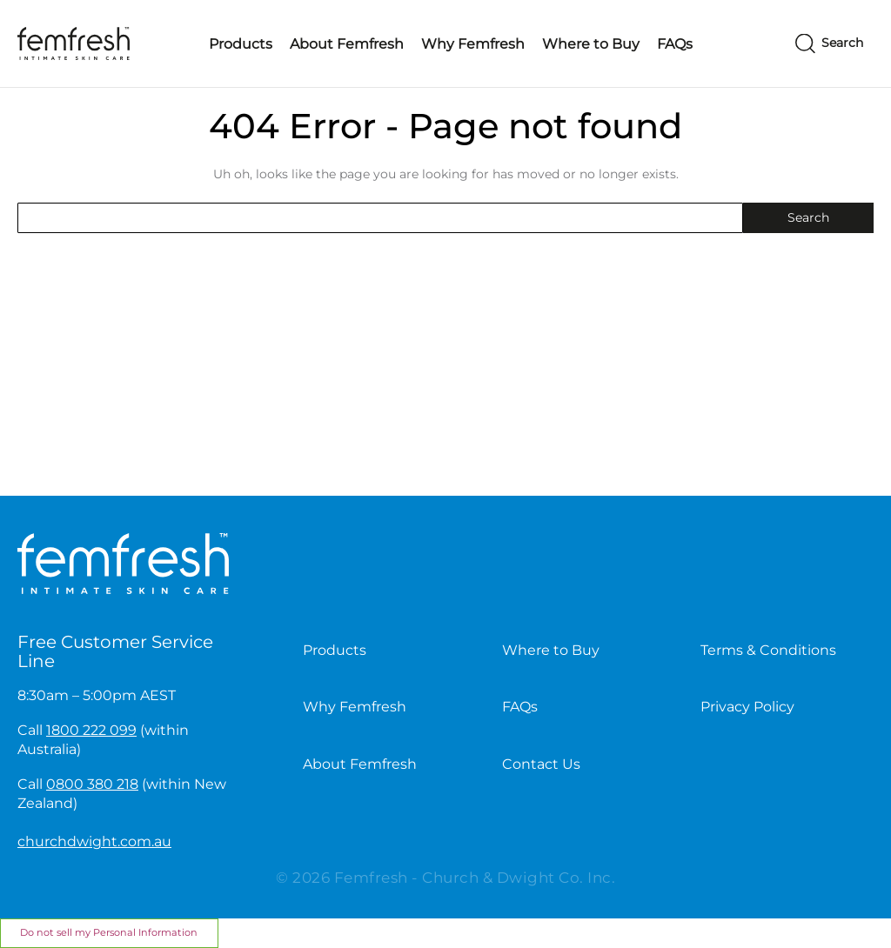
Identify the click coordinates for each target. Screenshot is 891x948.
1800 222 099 (91, 730)
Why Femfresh (473, 44)
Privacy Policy (747, 706)
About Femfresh (347, 44)
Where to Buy (591, 44)
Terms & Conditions (768, 650)
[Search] (829, 44)
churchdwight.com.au (94, 841)
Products (240, 44)
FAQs (675, 44)
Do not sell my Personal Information (109, 932)
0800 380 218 (92, 784)
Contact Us (541, 764)
